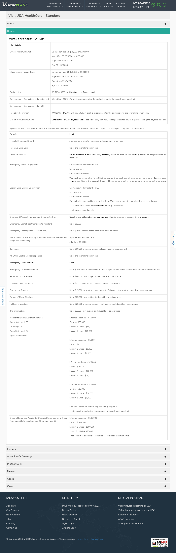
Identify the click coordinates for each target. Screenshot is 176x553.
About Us (11, 506)
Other (108, 5)
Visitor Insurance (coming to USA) (135, 506)
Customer (120, 5)
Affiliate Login (69, 528)
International (54, 5)
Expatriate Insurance (128, 515)
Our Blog (10, 523)
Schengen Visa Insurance (130, 523)
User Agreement (70, 515)
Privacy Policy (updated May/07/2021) (81, 506)
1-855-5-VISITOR (141, 3)
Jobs (8, 519)
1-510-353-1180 (141, 7)
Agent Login (68, 523)
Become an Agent (71, 519)
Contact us (11, 528)
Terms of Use (97, 539)
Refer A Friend (13, 515)
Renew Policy (69, 510)
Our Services (12, 510)
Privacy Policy (83, 539)
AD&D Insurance (126, 519)
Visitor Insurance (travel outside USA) (136, 510)
